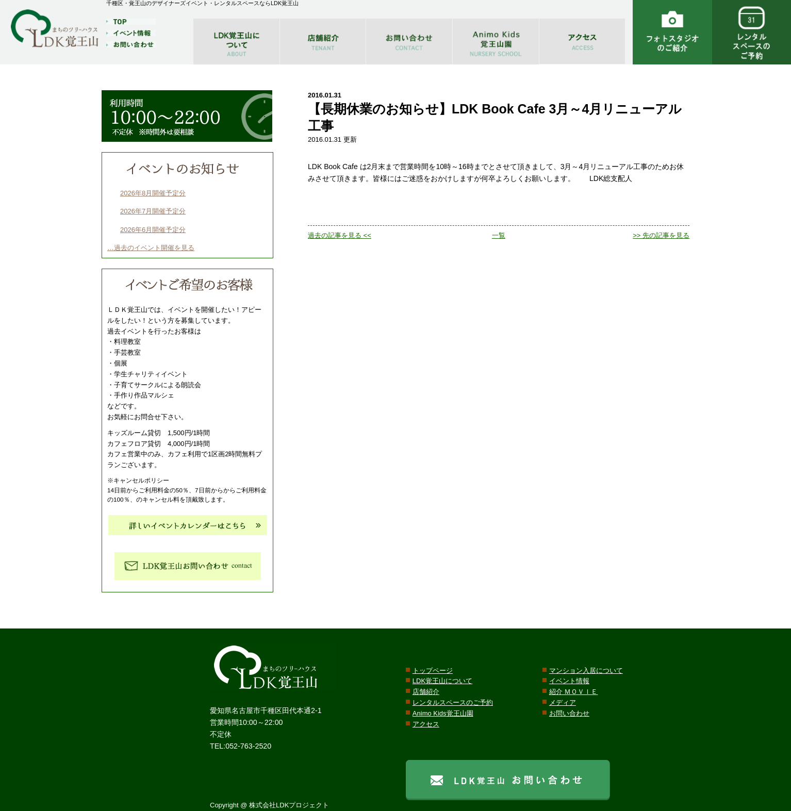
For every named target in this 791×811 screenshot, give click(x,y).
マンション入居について (586, 670)
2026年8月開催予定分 (153, 193)
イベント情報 (569, 681)
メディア (562, 702)
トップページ (433, 670)
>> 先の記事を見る (661, 235)
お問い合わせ (569, 713)
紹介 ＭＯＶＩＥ (573, 692)
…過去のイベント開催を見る (150, 248)
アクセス (426, 724)
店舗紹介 (426, 692)
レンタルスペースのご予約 (453, 702)
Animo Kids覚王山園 (443, 713)
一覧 (498, 235)
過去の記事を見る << (339, 235)
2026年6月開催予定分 (153, 230)
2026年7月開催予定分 (153, 211)
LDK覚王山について (442, 681)
